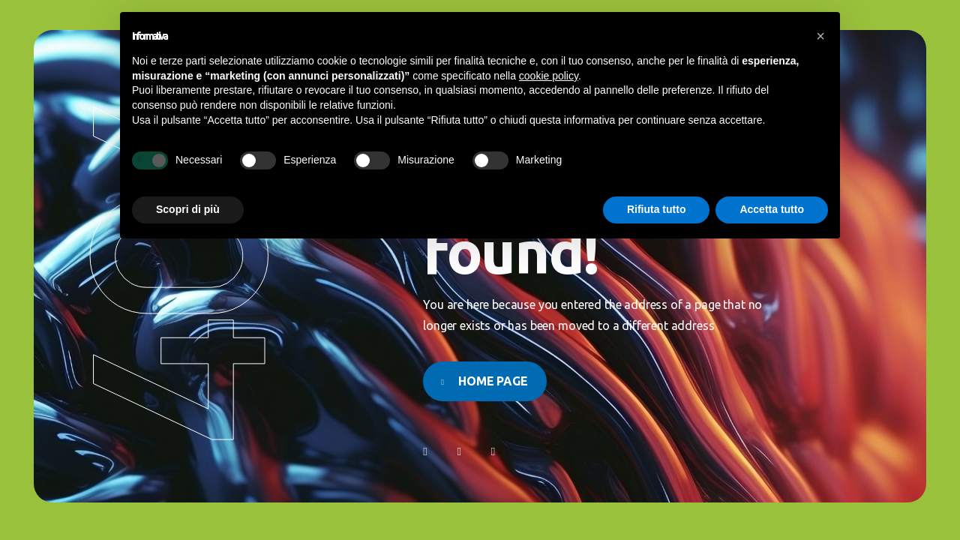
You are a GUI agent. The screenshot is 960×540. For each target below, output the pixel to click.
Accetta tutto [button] (772, 209)
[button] (820, 36)
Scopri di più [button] (188, 209)
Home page (493, 381)
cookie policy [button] (548, 76)
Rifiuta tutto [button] (656, 209)
